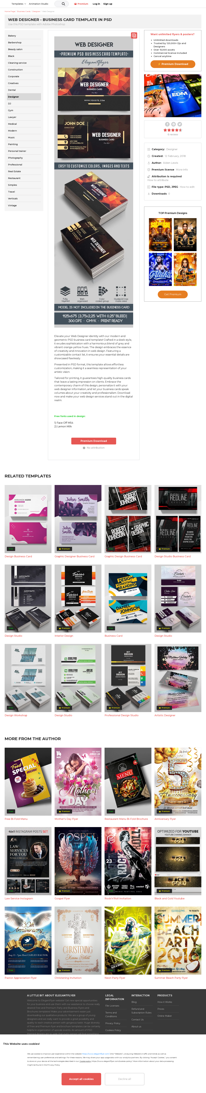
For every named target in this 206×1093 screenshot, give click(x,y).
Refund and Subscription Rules (141, 1010)
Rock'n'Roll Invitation (118, 898)
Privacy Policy (112, 1023)
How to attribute (157, 180)
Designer (172, 149)
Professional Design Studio (122, 715)
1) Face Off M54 (63, 422)
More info (182, 169)
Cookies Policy (113, 1030)
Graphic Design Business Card (123, 556)
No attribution (94, 447)
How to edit (187, 186)
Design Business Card (18, 556)
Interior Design (64, 635)
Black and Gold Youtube (169, 898)
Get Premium (172, 294)
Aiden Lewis (170, 162)
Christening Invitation (68, 977)
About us (136, 1026)
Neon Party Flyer (115, 977)
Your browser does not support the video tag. (172, 95)
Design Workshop (16, 715)
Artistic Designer (164, 715)
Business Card (113, 635)
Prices (160, 1008)
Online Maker (164, 1015)
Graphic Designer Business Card (74, 556)
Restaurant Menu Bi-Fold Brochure (126, 818)
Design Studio (13, 635)
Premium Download (93, 440)
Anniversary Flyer (165, 818)
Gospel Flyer (62, 898)
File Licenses (112, 1005)
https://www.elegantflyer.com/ (96, 1054)
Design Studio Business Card (172, 556)
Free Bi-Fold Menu (16, 818)
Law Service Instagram (19, 898)
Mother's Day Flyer (66, 818)
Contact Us (137, 1019)
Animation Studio (62, 3)
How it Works (164, 1002)
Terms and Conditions (111, 1014)
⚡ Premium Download (173, 64)
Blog (134, 1002)
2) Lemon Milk (63, 426)
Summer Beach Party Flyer (171, 977)
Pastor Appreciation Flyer (21, 977)
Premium (169, 3)
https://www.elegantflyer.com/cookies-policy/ (112, 1061)
